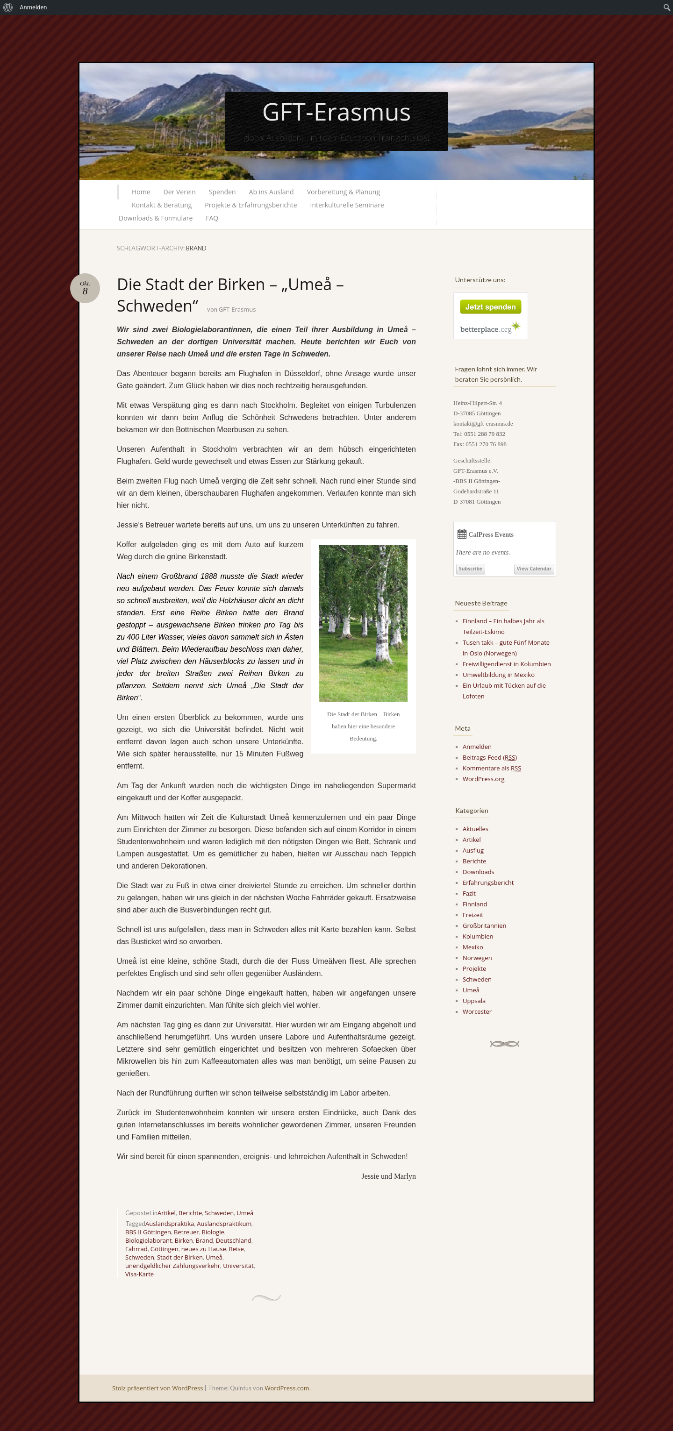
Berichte (190, 1213)
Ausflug (473, 850)
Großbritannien (485, 925)
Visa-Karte (139, 1274)
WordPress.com (287, 1388)
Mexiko (473, 947)
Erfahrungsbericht (488, 882)
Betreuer (186, 1232)
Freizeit (473, 915)
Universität (238, 1265)
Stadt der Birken (180, 1257)
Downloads (478, 872)
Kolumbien (478, 936)
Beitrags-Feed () (490, 757)
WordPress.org (484, 779)
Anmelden (477, 746)
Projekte (474, 968)
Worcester (477, 1011)
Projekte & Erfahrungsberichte (251, 204)
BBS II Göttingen (148, 1232)
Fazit (469, 893)
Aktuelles (475, 829)
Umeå (244, 1213)
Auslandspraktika (169, 1223)
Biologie (213, 1232)
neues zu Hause (203, 1249)
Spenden (222, 191)
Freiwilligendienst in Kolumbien (507, 664)
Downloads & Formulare (156, 218)
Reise (236, 1249)
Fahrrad (136, 1249)
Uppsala (474, 1001)
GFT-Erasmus (336, 111)
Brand (204, 1240)
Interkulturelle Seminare (347, 204)
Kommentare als (492, 768)
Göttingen (164, 1249)
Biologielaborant (148, 1240)
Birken (184, 1240)
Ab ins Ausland (271, 191)
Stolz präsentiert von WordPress (157, 1388)
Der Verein (180, 191)
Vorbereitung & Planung (343, 191)
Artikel (167, 1213)
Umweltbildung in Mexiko (499, 674)
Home (141, 191)
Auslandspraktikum (224, 1223)
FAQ (212, 218)
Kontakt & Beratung (162, 204)
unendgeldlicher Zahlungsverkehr (172, 1265)
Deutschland (233, 1240)
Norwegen (477, 958)
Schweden (219, 1213)
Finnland (475, 904)
